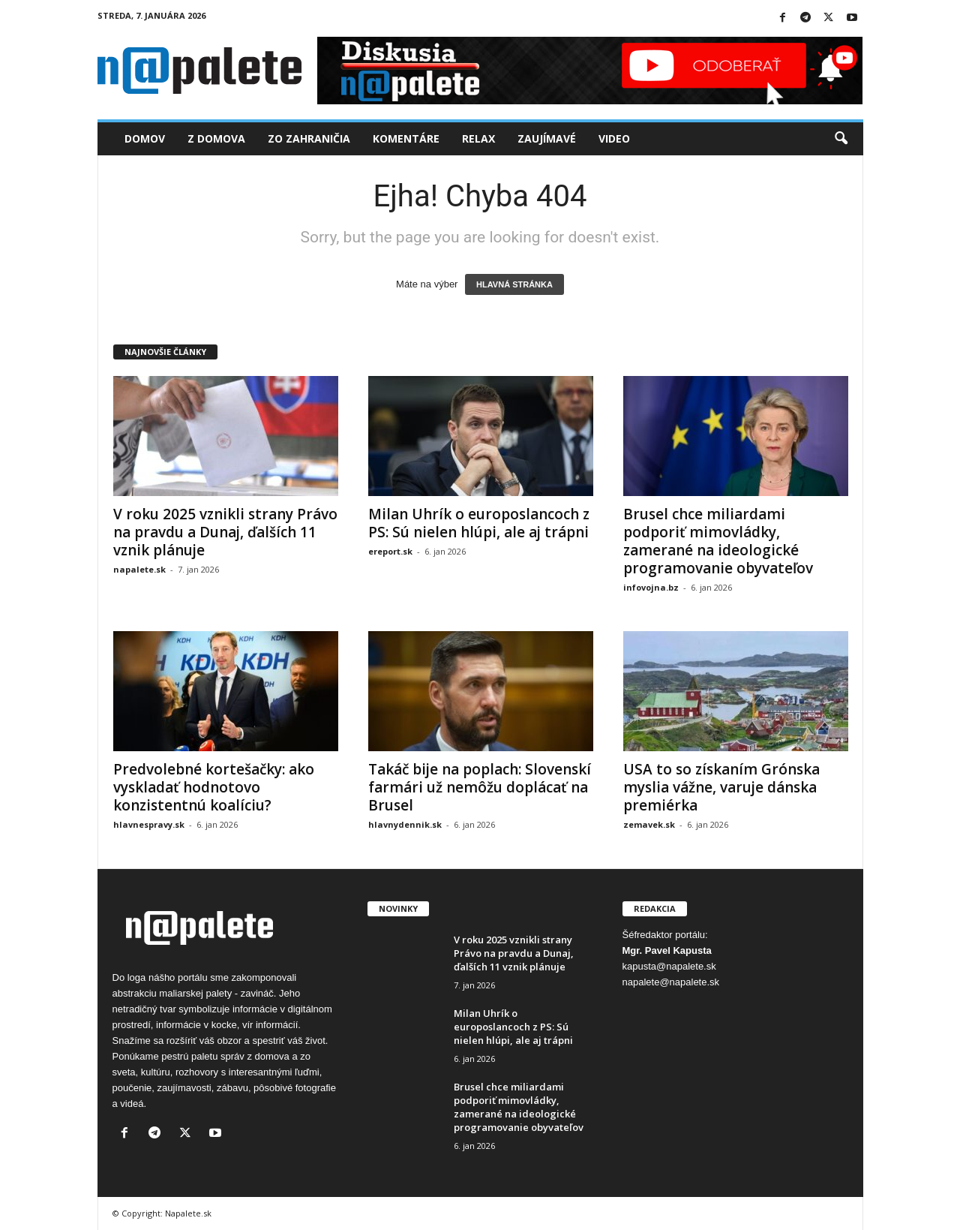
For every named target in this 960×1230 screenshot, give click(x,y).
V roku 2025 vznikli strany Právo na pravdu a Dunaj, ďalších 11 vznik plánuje (225, 532)
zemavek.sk (649, 824)
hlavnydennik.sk (405, 824)
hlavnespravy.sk (148, 824)
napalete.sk (139, 569)
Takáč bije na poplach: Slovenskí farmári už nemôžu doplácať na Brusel (479, 787)
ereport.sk (390, 551)
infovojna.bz (651, 587)
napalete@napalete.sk (671, 982)
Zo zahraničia (309, 138)
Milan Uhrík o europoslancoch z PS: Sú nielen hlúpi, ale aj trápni (479, 523)
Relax (478, 138)
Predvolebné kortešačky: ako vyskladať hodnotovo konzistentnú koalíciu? (213, 787)
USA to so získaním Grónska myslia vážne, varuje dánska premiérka (721, 787)
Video (614, 138)
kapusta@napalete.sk (669, 966)
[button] (840, 138)
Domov (144, 138)
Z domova (216, 138)
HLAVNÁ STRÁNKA (514, 284)
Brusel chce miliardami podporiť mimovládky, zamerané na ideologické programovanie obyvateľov (718, 541)
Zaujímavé (547, 138)
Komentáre (406, 138)
